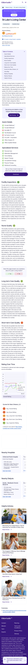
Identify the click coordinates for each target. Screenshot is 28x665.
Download (14, 15)
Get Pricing (14, 115)
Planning (16, 623)
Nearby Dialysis (8, 76)
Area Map (6, 71)
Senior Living (9, 7)
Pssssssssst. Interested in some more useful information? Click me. (14, 660)
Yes (9, 273)
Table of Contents (14, 52)
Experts (3, 632)
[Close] (25, 660)
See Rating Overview (7, 36)
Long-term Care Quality (10, 62)
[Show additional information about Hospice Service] (13, 140)
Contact (3, 623)
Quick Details (7, 54)
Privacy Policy (18, 630)
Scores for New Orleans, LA (11, 69)
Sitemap (16, 633)
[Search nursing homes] (23, 2)
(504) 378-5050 (6, 45)
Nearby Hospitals (8, 73)
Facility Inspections (9, 58)
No (18, 273)
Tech (2, 629)
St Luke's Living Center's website (11, 39)
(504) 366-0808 (7, 496)
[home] (6, 2)
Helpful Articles (8, 78)
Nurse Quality (7, 60)
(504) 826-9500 (7, 471)
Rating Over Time (8, 67)
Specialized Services (9, 56)
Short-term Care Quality (10, 65)
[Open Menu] (26, 2)
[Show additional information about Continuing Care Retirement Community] (10, 130)
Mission (3, 626)
